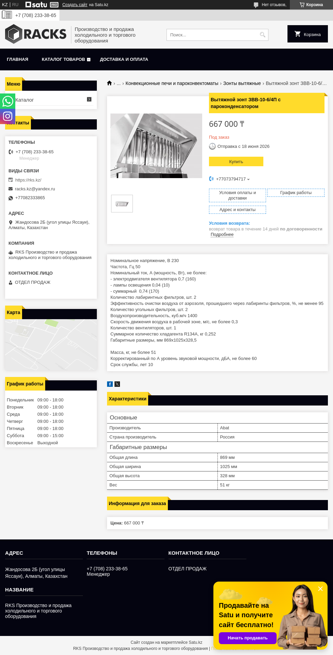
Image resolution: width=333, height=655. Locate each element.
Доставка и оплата (124, 59)
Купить (236, 161)
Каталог (24, 100)
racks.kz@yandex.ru (35, 188)
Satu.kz (195, 642)
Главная (17, 59)
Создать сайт (74, 4)
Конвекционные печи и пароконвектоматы (172, 83)
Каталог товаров (63, 59)
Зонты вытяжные (242, 83)
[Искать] (262, 35)
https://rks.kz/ (28, 180)
